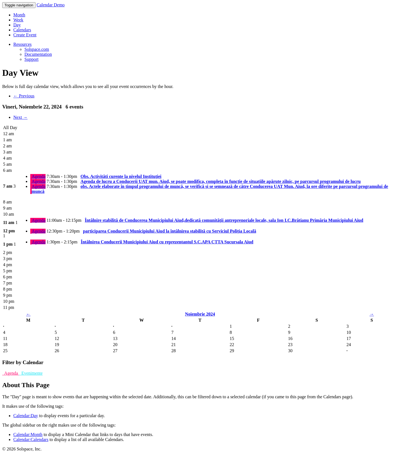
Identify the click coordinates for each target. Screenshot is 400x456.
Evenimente (30, 373)
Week (18, 19)
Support (31, 59)
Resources (22, 44)
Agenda (39, 176)
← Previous (23, 96)
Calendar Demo (51, 4)
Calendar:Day (25, 415)
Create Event (24, 34)
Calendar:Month (27, 434)
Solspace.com (36, 49)
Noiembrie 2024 (200, 314)
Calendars (22, 29)
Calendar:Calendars (30, 439)
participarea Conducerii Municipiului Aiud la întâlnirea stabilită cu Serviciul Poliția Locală (169, 231)
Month (19, 14)
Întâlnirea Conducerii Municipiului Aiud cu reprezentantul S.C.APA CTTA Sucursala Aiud (167, 242)
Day (17, 24)
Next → (20, 117)
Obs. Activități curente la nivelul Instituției (121, 176)
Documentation (38, 54)
